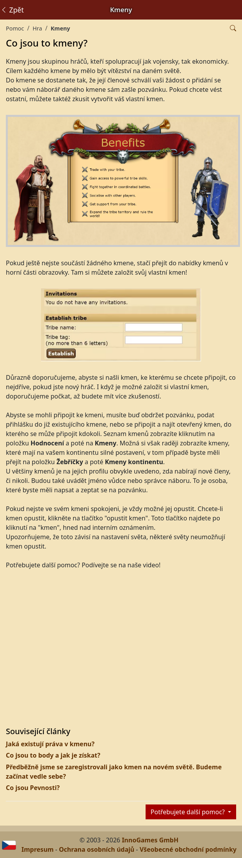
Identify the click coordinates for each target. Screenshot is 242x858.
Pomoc (15, 28)
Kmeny (60, 28)
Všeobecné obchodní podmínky (188, 849)
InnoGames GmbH (150, 840)
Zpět (12, 9)
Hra (37, 28)
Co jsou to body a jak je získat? (53, 755)
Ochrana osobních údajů (96, 849)
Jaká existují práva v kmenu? (50, 744)
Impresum (37, 849)
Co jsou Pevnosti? (33, 787)
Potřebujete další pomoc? (188, 812)
